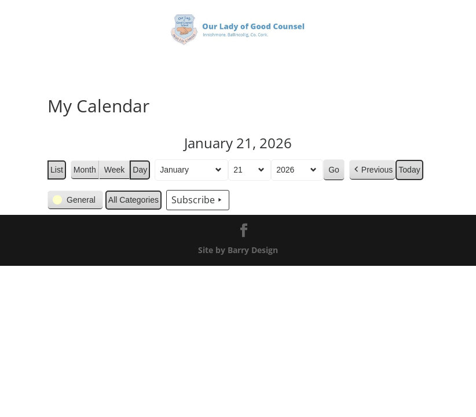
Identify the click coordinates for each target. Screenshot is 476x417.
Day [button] (140, 169)
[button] (372, 170)
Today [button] (409, 169)
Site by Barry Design (238, 249)
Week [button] (114, 169)
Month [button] (85, 169)
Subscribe (197, 200)
